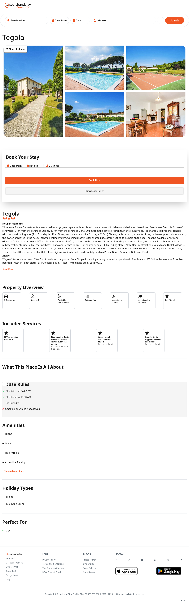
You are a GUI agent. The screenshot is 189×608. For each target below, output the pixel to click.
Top (183, 600)
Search (174, 20)
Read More (8, 269)
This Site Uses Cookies (53, 568)
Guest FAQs (11, 571)
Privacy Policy (48, 559)
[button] (59, 20)
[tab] (94, 191)
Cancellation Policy (94, 191)
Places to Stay (89, 559)
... (161, 20)
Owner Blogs (89, 563)
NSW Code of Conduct (53, 572)
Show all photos (15, 49)
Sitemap (120, 594)
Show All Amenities (13, 471)
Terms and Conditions (52, 563)
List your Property (14, 562)
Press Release (89, 568)
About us (10, 558)
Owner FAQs (12, 566)
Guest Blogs (89, 572)
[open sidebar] (181, 5)
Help (8, 579)
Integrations (12, 575)
